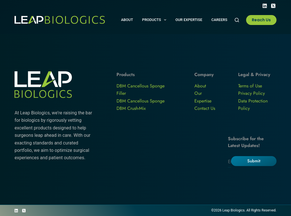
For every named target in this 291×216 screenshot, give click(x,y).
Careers (219, 20)
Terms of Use (250, 86)
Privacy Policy (251, 93)
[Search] (237, 20)
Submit (253, 161)
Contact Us (204, 108)
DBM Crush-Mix (131, 108)
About (127, 20)
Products (155, 19)
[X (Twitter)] (273, 6)
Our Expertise (188, 20)
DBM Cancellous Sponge (141, 101)
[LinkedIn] (265, 6)
